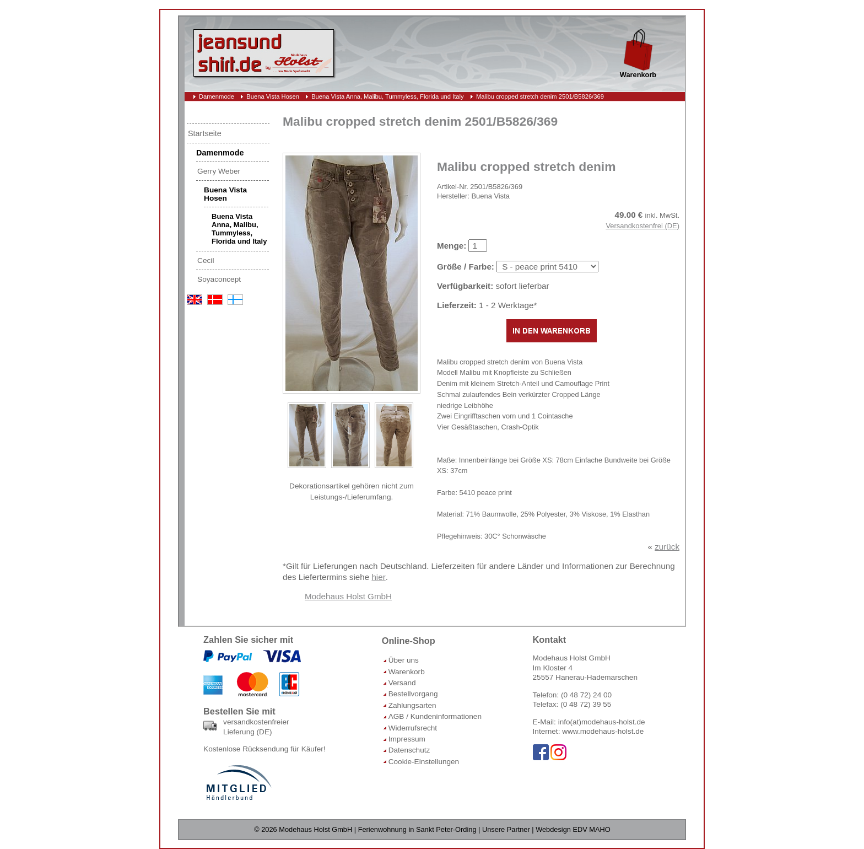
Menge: (451, 245)
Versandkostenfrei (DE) (642, 226)
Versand (402, 683)
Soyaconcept (219, 279)
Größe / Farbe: (465, 266)
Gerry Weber (218, 171)
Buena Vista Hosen (272, 96)
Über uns (403, 660)
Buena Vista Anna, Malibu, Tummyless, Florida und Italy (387, 96)
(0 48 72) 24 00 (586, 695)
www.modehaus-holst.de (603, 731)
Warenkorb (406, 672)
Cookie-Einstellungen (423, 761)
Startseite (205, 133)
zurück (667, 546)
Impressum (406, 739)
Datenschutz (409, 750)
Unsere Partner (506, 829)
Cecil (205, 260)
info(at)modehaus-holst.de (601, 722)
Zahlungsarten (412, 705)
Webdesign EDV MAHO (573, 829)
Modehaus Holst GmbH (348, 596)
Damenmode (216, 96)
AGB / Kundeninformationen (435, 716)
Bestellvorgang (413, 694)
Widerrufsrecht (412, 728)
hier (378, 577)
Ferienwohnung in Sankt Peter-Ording (417, 829)
